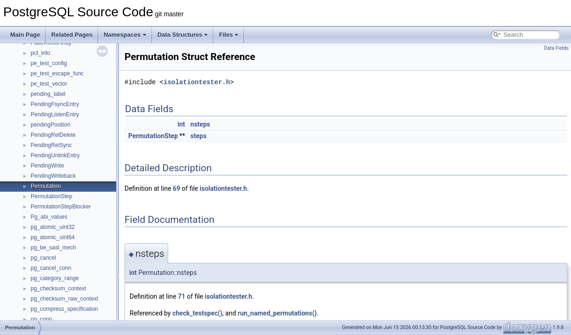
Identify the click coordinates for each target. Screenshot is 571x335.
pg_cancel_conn (51, 268)
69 (176, 188)
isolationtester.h (197, 82)
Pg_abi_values (49, 217)
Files (228, 34)
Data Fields (556, 48)
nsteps (200, 124)
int (181, 124)
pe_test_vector (49, 83)
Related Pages (71, 34)
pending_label (48, 94)
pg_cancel (43, 258)
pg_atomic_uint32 (53, 227)
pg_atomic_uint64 (53, 237)
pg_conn (41, 319)
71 (181, 296)
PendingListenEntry (55, 114)
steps (198, 136)
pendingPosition (50, 124)
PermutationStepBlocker (61, 206)
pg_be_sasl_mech (53, 247)
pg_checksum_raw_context (64, 298)
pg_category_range (55, 278)
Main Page (25, 34)
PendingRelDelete (53, 135)
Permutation (46, 186)
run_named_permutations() (277, 313)
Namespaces (125, 34)
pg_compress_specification (64, 309)
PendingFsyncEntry (55, 104)
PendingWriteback (53, 176)
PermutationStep (51, 196)
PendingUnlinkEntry (55, 155)
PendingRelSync (51, 145)
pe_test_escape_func (57, 73)
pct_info (40, 53)
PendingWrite (47, 165)
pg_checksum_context (58, 288)
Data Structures (183, 34)
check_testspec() (197, 313)
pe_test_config (49, 63)
